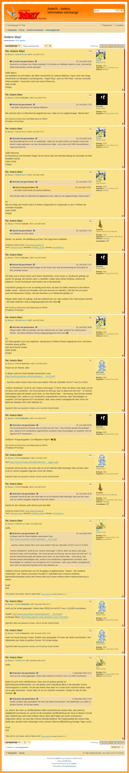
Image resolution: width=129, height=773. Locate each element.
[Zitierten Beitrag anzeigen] (36, 61)
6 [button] (120, 46)
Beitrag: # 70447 (12, 258)
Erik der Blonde (46, 594)
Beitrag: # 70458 (12, 364)
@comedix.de (58, 247)
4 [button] (113, 46)
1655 (104, 377)
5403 (104, 111)
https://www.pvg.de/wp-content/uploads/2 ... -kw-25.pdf (30, 376)
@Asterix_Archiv (38, 247)
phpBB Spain (67, 761)
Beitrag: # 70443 (12, 98)
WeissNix (99, 106)
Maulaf (22, 41)
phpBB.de (74, 763)
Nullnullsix (100, 372)
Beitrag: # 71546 (12, 633)
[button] (101, 46)
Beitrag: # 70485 (12, 524)
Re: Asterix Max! (15, 51)
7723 (104, 235)
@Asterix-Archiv (16, 247)
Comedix (16, 61)
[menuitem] (22, 25)
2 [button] (107, 46)
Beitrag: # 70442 (12, 54)
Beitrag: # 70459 (12, 418)
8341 (104, 535)
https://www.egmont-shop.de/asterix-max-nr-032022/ (44, 617)
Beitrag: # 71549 (12, 661)
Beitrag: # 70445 (12, 175)
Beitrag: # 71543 (12, 604)
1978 (104, 66)
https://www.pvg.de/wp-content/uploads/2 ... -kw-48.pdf (37, 614)
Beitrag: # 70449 (12, 320)
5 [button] (117, 46)
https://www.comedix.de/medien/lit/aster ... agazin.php (34, 462)
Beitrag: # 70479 (12, 458)
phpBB (57, 758)
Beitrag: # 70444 (12, 132)
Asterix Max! (12, 37)
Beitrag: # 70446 (12, 224)
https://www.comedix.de (34, 245)
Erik (17, 41)
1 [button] (104, 46)
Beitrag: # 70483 (12, 487)
